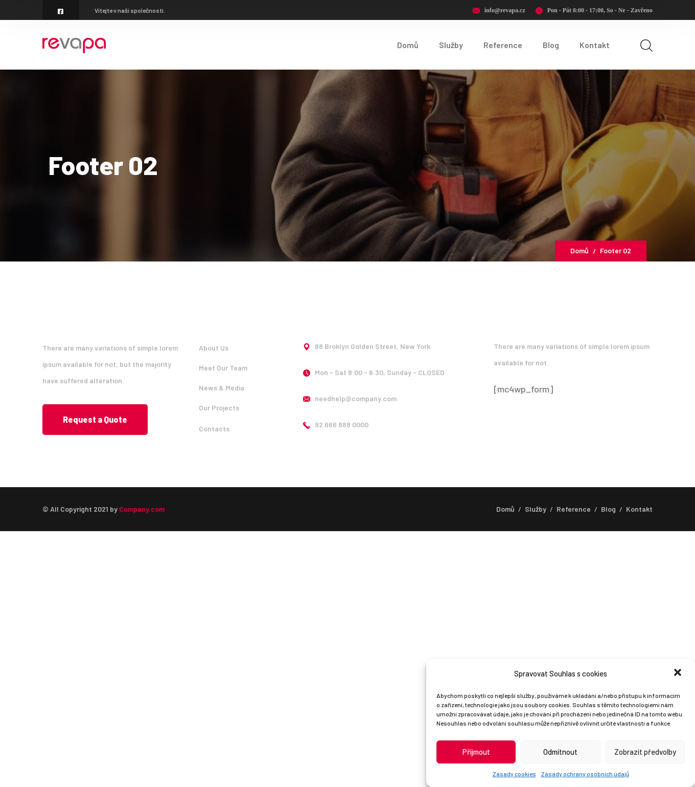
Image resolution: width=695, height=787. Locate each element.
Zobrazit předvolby (645, 751)
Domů (579, 250)
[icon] (61, 11)
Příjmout (476, 751)
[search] (646, 45)
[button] (679, 673)
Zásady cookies (514, 773)
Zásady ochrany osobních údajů (585, 773)
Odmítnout (560, 751)
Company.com (142, 509)
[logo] (74, 44)
